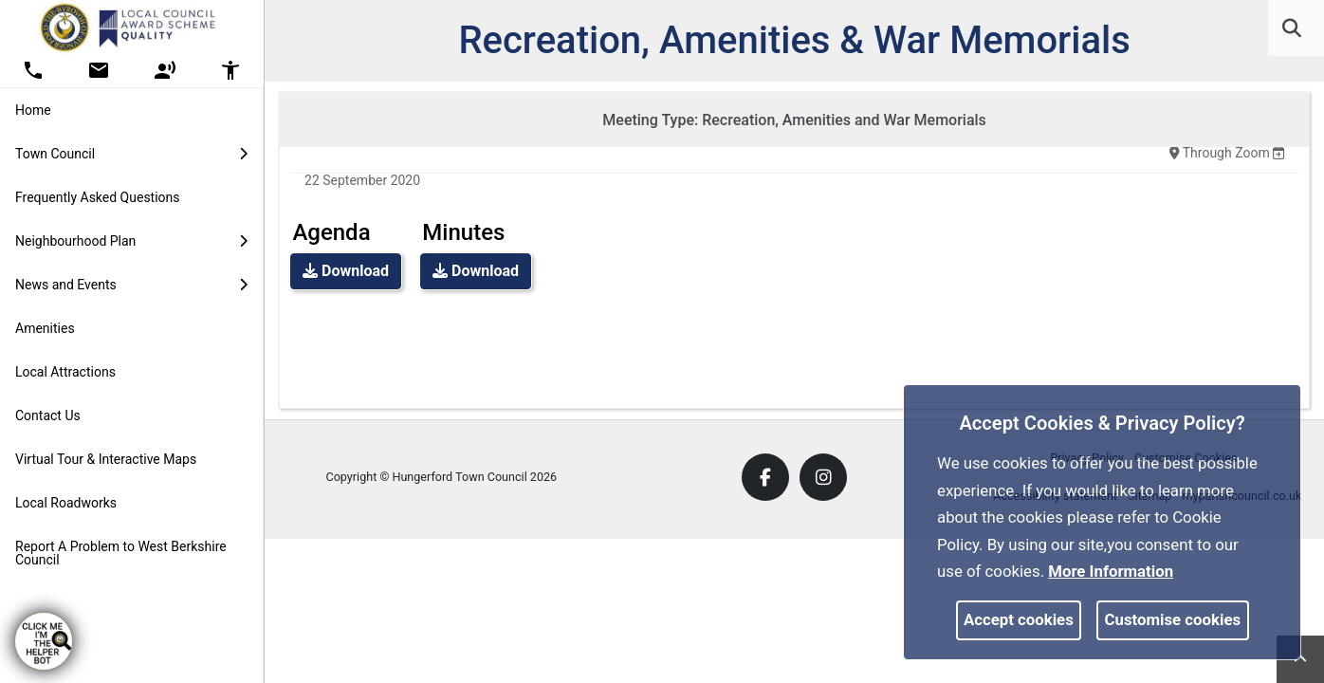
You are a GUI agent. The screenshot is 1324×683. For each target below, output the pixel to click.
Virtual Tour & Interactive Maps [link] (105, 459)
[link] (1291, 28)
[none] (1278, 152)
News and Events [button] (131, 284)
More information (1110, 571)
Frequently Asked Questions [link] (97, 197)
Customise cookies (1173, 619)
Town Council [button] (131, 153)
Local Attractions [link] (65, 371)
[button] (1293, 30)
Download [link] (346, 271)
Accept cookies (1019, 619)
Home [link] (33, 110)
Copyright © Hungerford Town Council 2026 (441, 477)
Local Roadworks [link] (66, 502)
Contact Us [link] (48, 415)
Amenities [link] (45, 328)
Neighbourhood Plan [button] (131, 241)
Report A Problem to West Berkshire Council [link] (121, 553)
